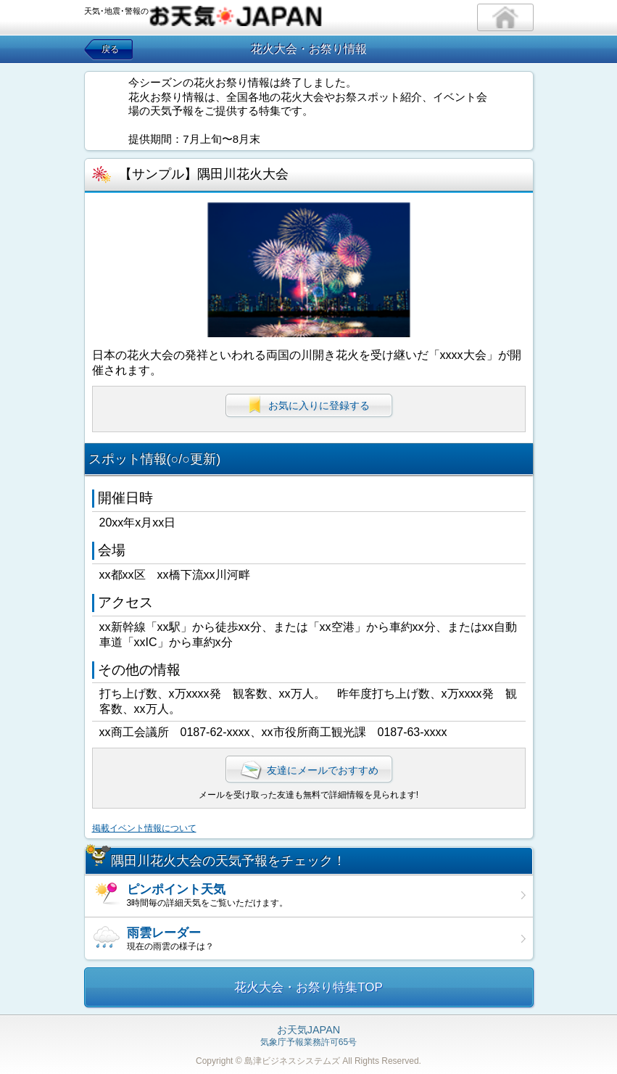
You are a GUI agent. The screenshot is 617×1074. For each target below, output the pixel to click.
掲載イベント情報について (144, 828)
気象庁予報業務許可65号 (308, 1036)
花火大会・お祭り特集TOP (308, 987)
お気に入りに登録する (309, 405)
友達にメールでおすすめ (308, 770)
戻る (110, 49)
